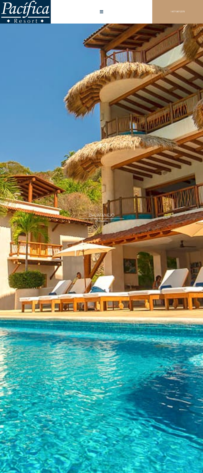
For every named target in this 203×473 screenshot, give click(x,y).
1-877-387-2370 (178, 11)
